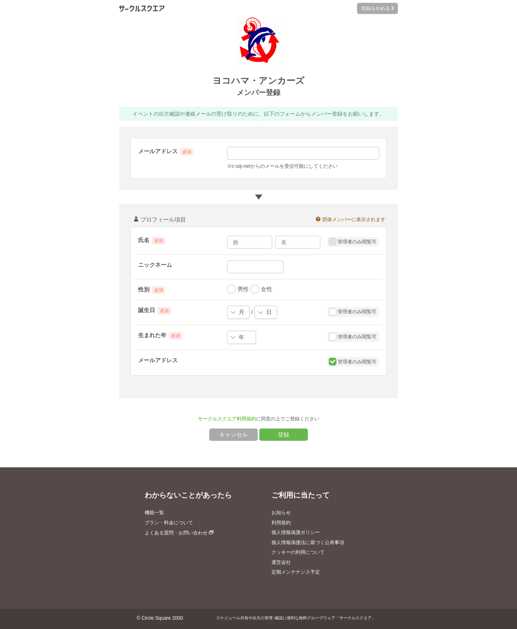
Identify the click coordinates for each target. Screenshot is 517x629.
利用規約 (281, 523)
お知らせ (281, 512)
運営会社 (281, 562)
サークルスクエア (141, 8)
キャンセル (233, 434)
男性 (238, 289)
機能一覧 (154, 512)
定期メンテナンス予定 (295, 572)
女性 (261, 289)
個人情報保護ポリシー (295, 532)
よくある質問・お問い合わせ (179, 533)
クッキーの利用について (298, 552)
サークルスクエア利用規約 (227, 419)
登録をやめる (377, 8)
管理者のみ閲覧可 (353, 242)
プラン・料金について (169, 523)
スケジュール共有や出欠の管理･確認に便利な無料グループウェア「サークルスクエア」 (296, 618)
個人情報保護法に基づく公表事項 (307, 542)
